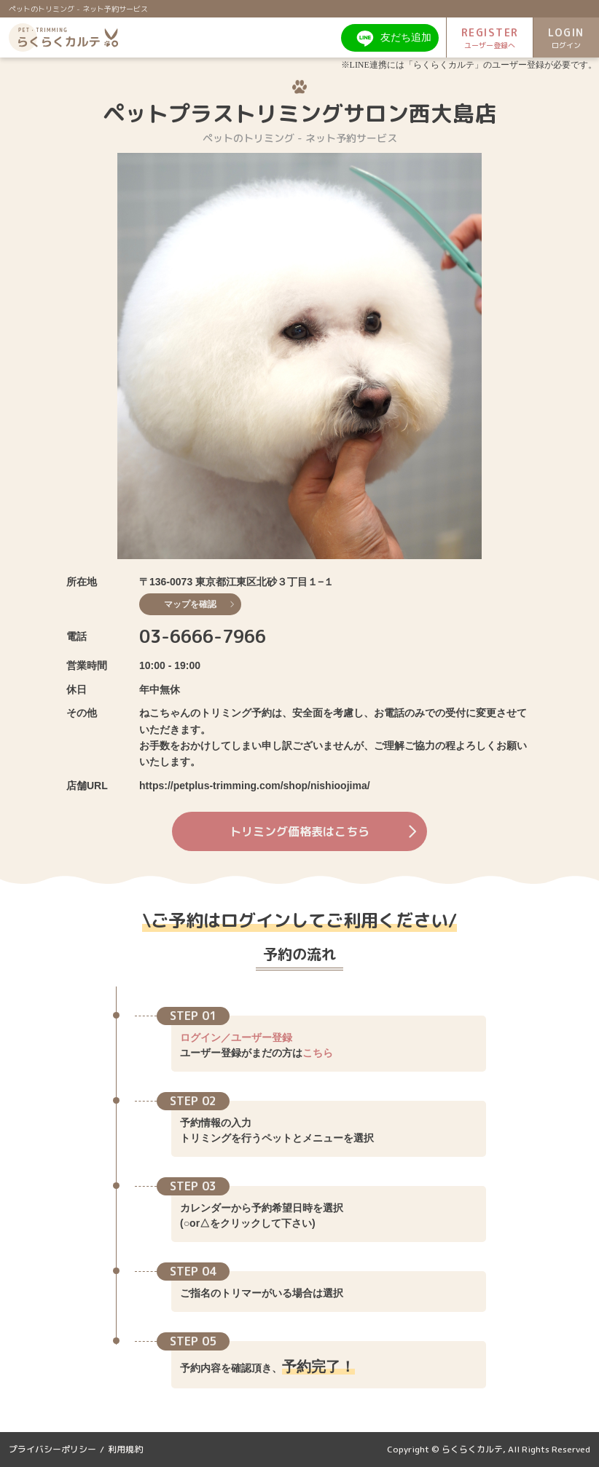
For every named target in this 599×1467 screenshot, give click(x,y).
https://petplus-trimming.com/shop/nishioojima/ (254, 785)
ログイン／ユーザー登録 (236, 1037)
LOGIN (566, 38)
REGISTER (490, 38)
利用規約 (125, 1449)
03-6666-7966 (202, 636)
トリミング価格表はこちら (323, 831)
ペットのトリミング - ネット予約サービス (78, 9)
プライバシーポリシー (52, 1449)
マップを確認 (199, 604)
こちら (317, 1053)
